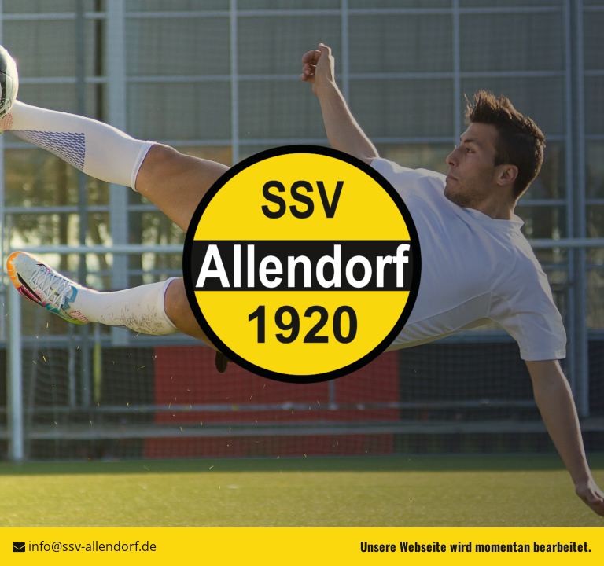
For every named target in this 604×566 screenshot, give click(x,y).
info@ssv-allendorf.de (92, 546)
